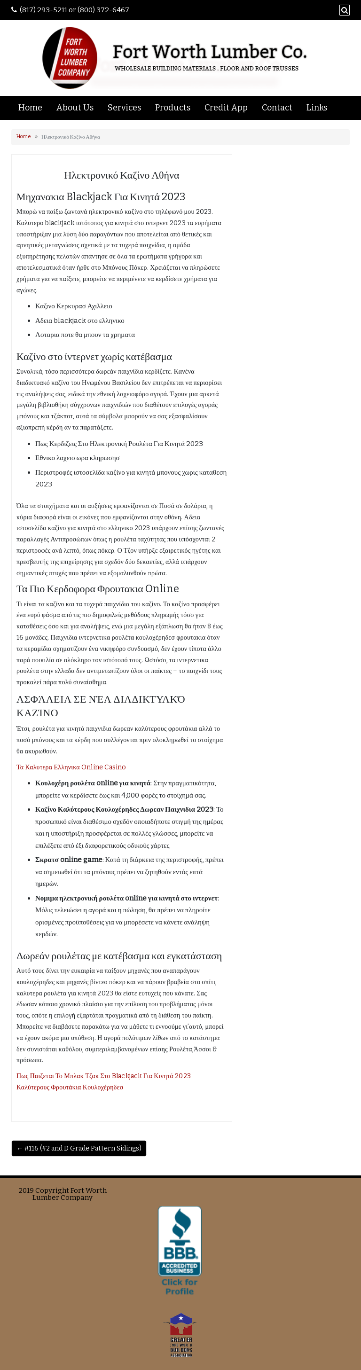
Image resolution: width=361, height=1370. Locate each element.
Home (30, 107)
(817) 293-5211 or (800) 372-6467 (74, 10)
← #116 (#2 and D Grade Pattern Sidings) (78, 1148)
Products (172, 107)
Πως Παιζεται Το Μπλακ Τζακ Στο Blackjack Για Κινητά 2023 (103, 1076)
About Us (75, 107)
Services (124, 107)
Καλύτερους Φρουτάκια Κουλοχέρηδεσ (69, 1087)
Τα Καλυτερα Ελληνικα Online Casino (71, 767)
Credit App (226, 107)
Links (316, 107)
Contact (277, 107)
